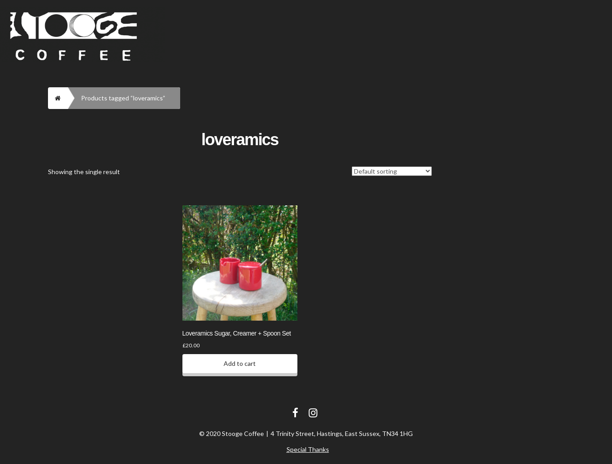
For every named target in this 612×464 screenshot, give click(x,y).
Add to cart (240, 363)
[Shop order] (392, 171)
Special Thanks (308, 449)
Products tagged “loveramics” (123, 98)
